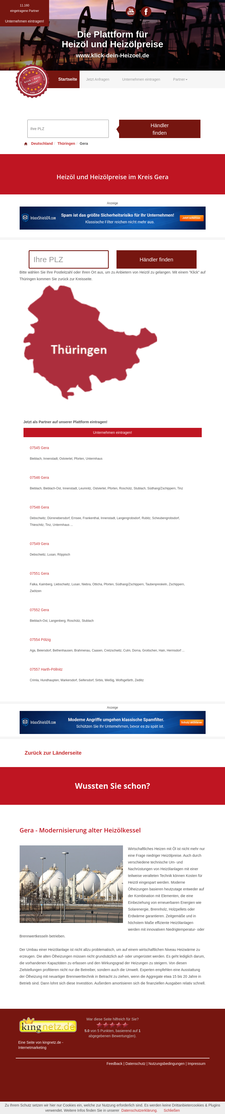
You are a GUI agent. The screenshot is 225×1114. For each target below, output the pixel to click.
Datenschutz (135, 1064)
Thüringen (66, 143)
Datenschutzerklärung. (139, 1110)
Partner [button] (180, 79)
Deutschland (38, 143)
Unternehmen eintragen (141, 79)
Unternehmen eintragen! (112, 432)
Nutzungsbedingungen (167, 1064)
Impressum (196, 1064)
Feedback (114, 1064)
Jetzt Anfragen (97, 79)
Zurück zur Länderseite (53, 753)
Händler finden (160, 129)
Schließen (172, 1110)
